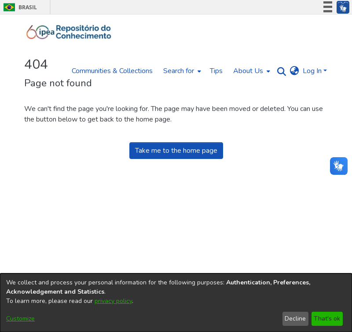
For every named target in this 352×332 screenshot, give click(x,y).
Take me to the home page (176, 150)
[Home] (69, 32)
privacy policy (113, 301)
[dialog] (176, 302)
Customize (20, 318)
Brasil (18, 7)
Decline (295, 318)
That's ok (327, 318)
